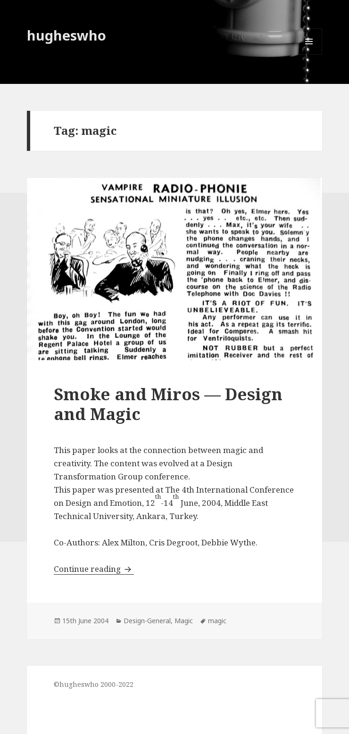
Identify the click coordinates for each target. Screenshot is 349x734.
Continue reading (94, 568)
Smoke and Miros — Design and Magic (168, 404)
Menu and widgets (309, 54)
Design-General (147, 620)
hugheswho (66, 35)
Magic (183, 620)
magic (217, 620)
